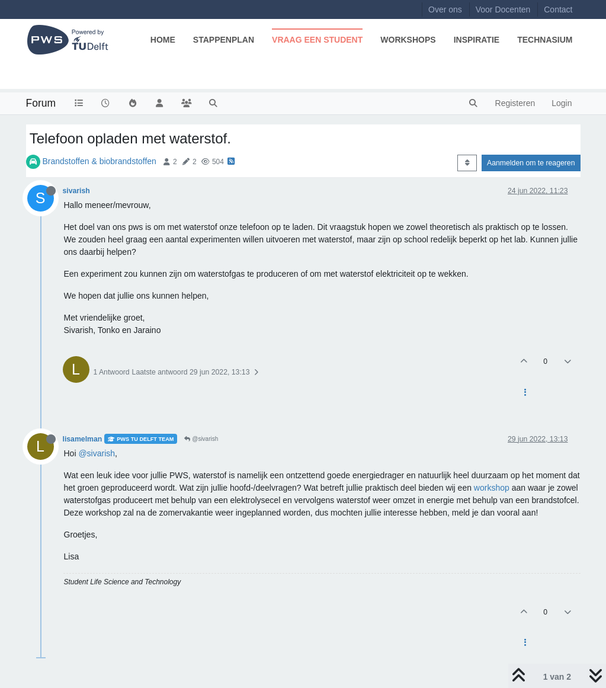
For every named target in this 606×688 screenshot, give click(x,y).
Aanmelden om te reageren (531, 163)
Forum (41, 103)
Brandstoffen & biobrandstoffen (99, 161)
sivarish (76, 191)
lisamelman (82, 439)
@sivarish (201, 439)
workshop (491, 487)
